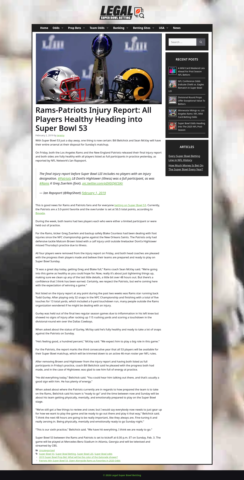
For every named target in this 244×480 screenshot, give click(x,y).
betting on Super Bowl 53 (130, 205)
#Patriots (64, 178)
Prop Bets (77, 28)
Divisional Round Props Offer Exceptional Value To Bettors (191, 100)
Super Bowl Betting (66, 453)
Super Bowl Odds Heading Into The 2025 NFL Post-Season (191, 126)
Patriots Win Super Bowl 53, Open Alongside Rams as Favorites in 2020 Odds (80, 460)
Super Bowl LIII (85, 453)
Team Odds (100, 28)
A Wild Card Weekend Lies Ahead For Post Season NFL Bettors (191, 71)
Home (44, 28)
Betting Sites (145, 28)
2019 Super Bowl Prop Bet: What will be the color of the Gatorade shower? (78, 457)
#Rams (44, 183)
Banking (122, 28)
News (177, 28)
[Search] (200, 42)
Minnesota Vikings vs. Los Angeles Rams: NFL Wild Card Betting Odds (191, 113)
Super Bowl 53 (46, 453)
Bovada (40, 213)
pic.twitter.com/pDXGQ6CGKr (102, 183)
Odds (59, 28)
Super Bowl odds (103, 453)
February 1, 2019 (94, 193)
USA (165, 28)
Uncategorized (47, 450)
